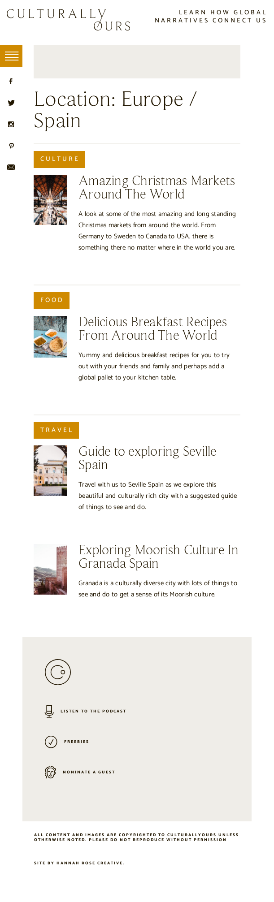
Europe (152, 100)
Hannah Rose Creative (90, 863)
